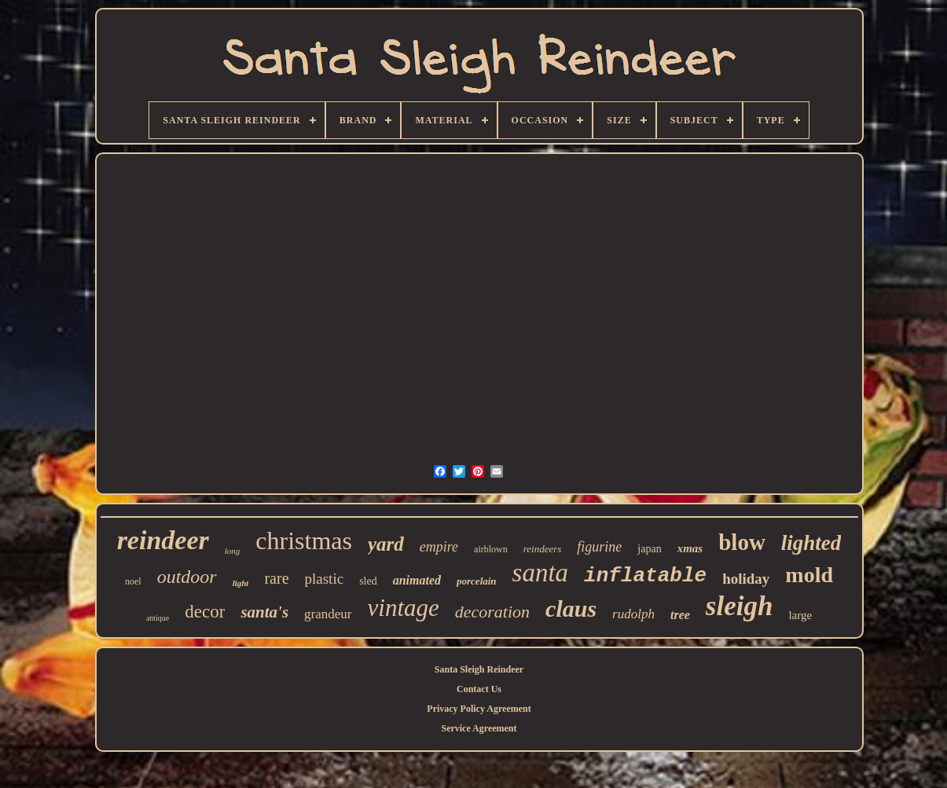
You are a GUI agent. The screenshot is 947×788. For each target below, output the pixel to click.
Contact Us (479, 689)
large (800, 615)
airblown (491, 549)
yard (386, 544)
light (241, 583)
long (232, 550)
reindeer (163, 540)
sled (368, 581)
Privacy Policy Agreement (478, 708)
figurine (599, 547)
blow (741, 542)
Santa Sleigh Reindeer (479, 669)
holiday (745, 578)
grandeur (327, 614)
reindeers (542, 549)
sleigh (739, 606)
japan (649, 549)
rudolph (633, 614)
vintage (403, 607)
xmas (690, 548)
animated (417, 580)
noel (133, 581)
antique (157, 618)
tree (680, 614)
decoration (492, 611)
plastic (324, 578)
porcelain (477, 581)
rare (276, 578)
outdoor (187, 576)
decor (205, 611)
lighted (811, 543)
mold (809, 575)
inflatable (645, 576)
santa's (264, 612)
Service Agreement (478, 728)
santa (540, 573)
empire (439, 547)
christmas (303, 540)
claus (570, 608)
